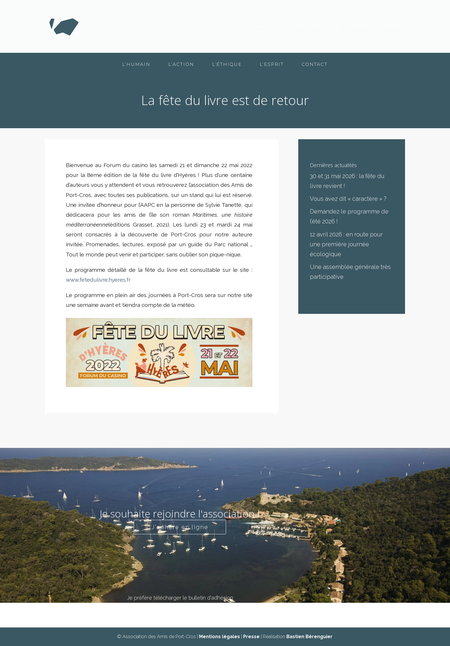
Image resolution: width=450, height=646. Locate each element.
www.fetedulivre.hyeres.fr (98, 279)
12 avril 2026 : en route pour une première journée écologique (346, 244)
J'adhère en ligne (179, 527)
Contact (392, 26)
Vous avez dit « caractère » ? (348, 198)
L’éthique (325, 26)
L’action (289, 26)
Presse (251, 636)
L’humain (255, 26)
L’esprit (359, 26)
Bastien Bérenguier (309, 636)
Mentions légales (219, 636)
